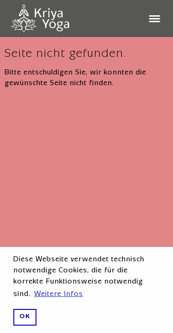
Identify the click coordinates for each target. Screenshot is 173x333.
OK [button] (24, 317)
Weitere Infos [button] (58, 294)
